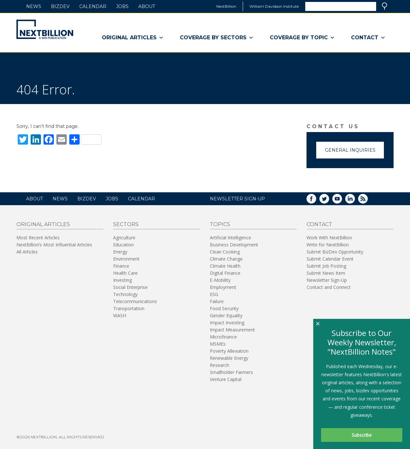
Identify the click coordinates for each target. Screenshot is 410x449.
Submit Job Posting (326, 266)
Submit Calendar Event (330, 259)
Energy (120, 252)
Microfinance (223, 337)
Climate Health (225, 266)
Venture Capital (225, 379)
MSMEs (218, 344)
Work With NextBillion (329, 237)
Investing (122, 280)
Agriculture (124, 237)
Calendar (92, 6)
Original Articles (133, 38)
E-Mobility (220, 280)
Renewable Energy (229, 358)
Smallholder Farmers (231, 372)
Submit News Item (326, 273)
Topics (220, 224)
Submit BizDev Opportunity (335, 252)
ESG (214, 294)
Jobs (122, 6)
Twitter (328, 201)
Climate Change (226, 259)
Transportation (128, 308)
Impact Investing (227, 323)
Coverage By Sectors (217, 38)
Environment (126, 259)
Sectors (126, 224)
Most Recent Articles (38, 237)
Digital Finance (225, 273)
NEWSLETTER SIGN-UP (237, 199)
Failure (217, 301)
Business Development (234, 245)
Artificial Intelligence (230, 237)
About (146, 6)
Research (219, 365)
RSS (367, 201)
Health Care (125, 273)
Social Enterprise (130, 287)
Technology (125, 294)
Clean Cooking (225, 252)
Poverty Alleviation (229, 351)
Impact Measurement (232, 330)
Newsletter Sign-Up (327, 280)
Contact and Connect (329, 287)
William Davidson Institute (274, 6)
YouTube (341, 201)
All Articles (27, 252)
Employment (223, 287)
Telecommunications (135, 301)
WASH (119, 315)
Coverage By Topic (302, 38)
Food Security (224, 308)
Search (384, 6)
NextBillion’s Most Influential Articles (54, 245)
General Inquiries (350, 150)
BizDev (60, 6)
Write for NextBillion (328, 245)
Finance (121, 266)
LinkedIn (354, 201)
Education (123, 245)
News (33, 6)
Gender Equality (226, 315)
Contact (368, 38)
